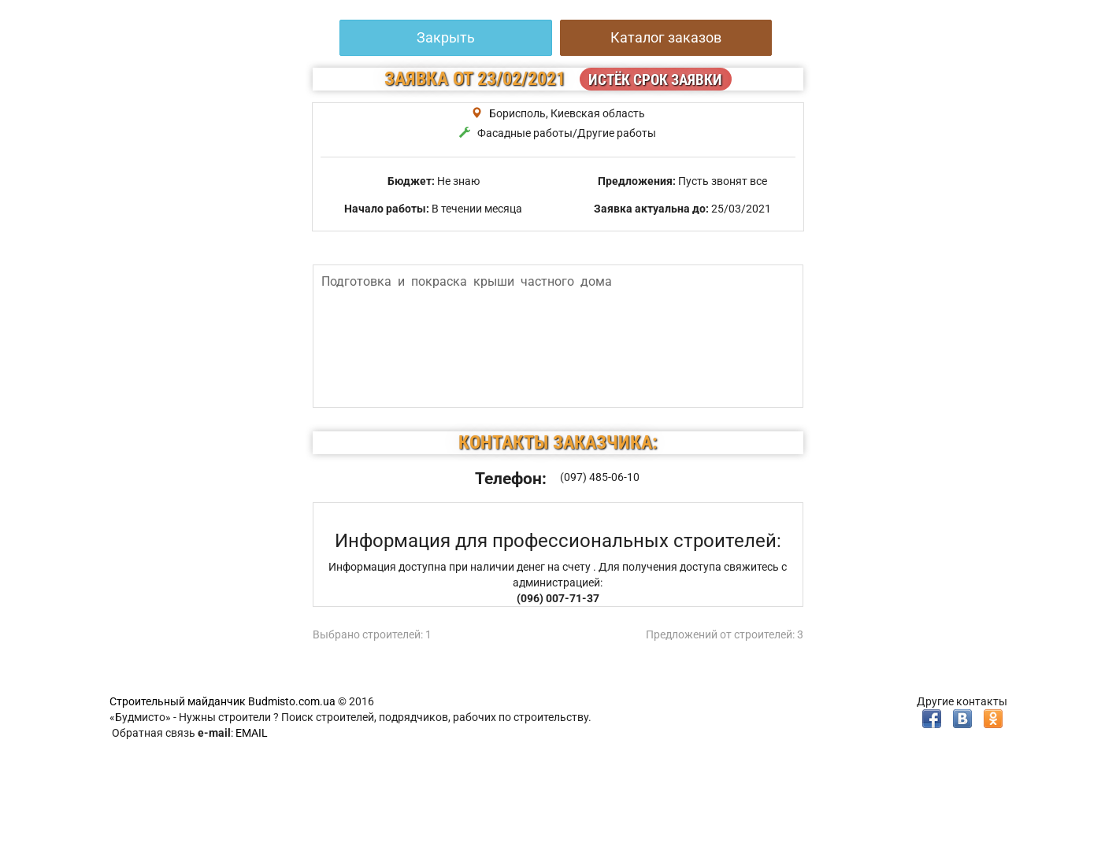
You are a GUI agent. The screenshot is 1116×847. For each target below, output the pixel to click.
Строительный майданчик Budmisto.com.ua (222, 701)
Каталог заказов (665, 37)
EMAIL (251, 733)
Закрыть (446, 37)
